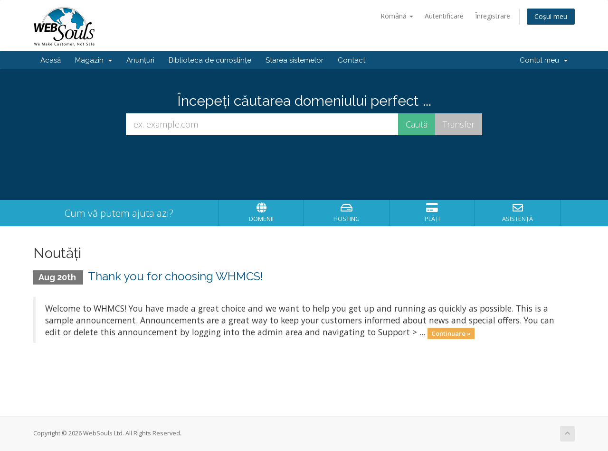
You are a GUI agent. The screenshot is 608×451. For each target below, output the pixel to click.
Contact (351, 60)
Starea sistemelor (294, 60)
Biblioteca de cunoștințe (210, 60)
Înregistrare (492, 15)
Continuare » (451, 333)
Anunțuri (140, 60)
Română (396, 15)
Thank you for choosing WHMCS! (175, 276)
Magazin (93, 60)
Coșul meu (550, 16)
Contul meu (544, 60)
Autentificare (444, 15)
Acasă (50, 60)
